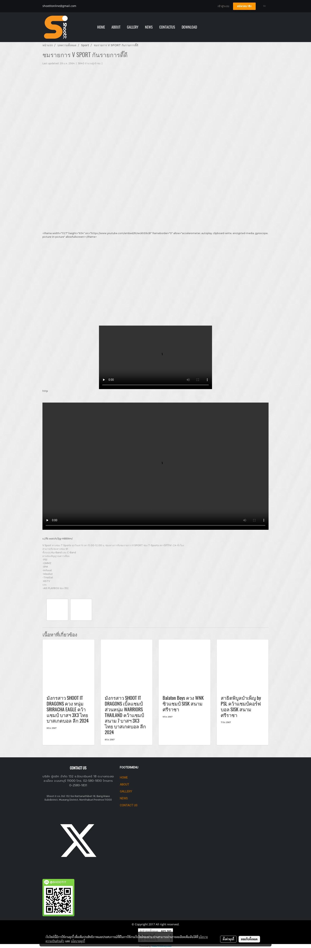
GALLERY (132, 27)
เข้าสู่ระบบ (223, 6)
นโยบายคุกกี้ (78, 941)
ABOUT (115, 27)
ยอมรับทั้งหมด (249, 939)
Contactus (167, 27)
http (45, 390)
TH (263, 6)
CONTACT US (128, 805)
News (124, 798)
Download (189, 27)
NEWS (149, 27)
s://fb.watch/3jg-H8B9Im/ (57, 538)
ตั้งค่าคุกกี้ (228, 939)
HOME (101, 27)
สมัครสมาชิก (244, 6)
